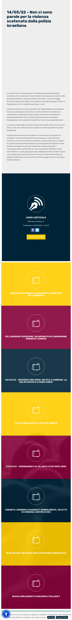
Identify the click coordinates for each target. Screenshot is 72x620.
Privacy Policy (62, 617)
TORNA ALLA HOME (36, 237)
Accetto (51, 617)
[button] (6, 614)
